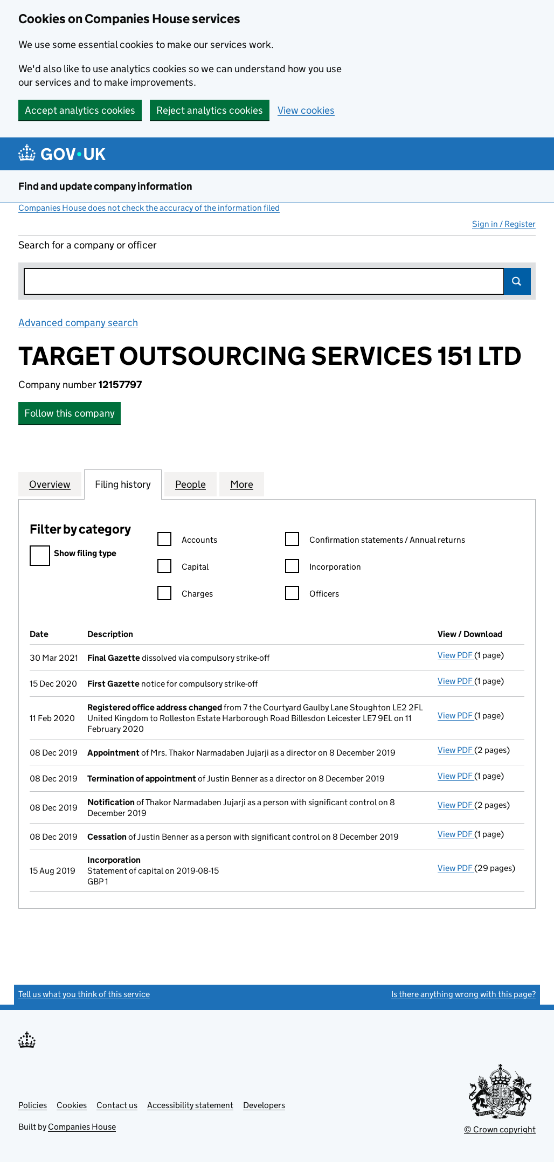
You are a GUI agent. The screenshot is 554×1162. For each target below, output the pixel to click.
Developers (264, 1105)
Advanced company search (78, 322)
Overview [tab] (50, 484)
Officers (312, 595)
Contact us (116, 1105)
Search (517, 281)
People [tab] (190, 484)
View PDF (456, 655)
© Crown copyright (500, 1129)
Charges (185, 595)
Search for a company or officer (87, 245)
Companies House (82, 1127)
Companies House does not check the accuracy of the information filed (149, 208)
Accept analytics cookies (80, 110)
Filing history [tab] (123, 484)
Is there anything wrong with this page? (463, 994)
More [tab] (241, 484)
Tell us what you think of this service (84, 994)
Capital (183, 568)
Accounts (187, 541)
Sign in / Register (504, 224)
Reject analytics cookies (209, 110)
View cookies (306, 110)
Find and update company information (105, 186)
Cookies (72, 1105)
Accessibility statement (190, 1105)
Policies (32, 1105)
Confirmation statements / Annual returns (375, 541)
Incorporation (323, 568)
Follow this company (69, 413)
